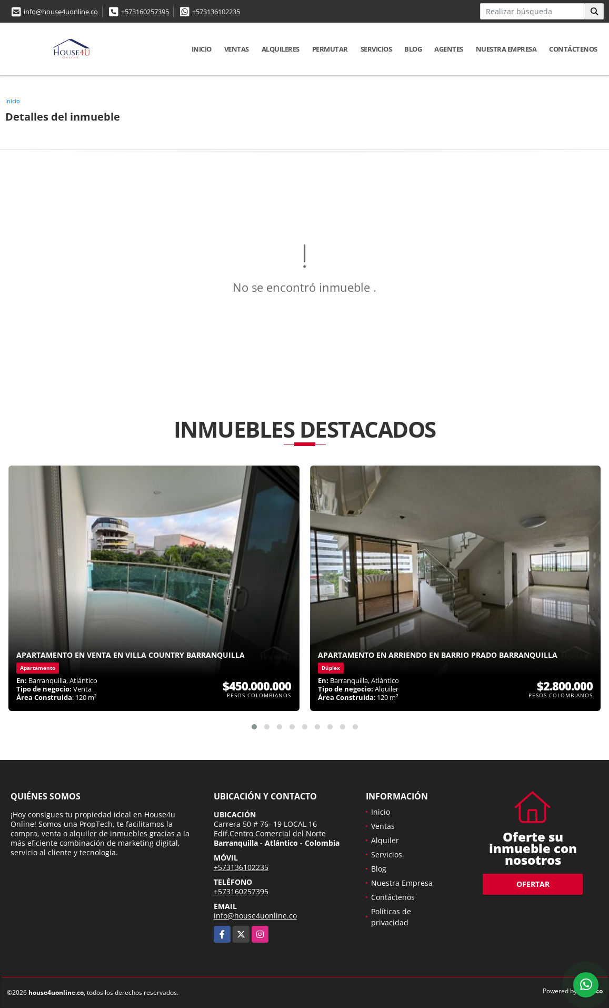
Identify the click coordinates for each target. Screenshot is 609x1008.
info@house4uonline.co (61, 11)
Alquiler (385, 840)
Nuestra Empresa (506, 49)
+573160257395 (145, 11)
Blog (413, 49)
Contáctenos (573, 49)
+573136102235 (216, 11)
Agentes (448, 49)
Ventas (236, 49)
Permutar (330, 49)
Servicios (376, 49)
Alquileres (280, 49)
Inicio (202, 49)
